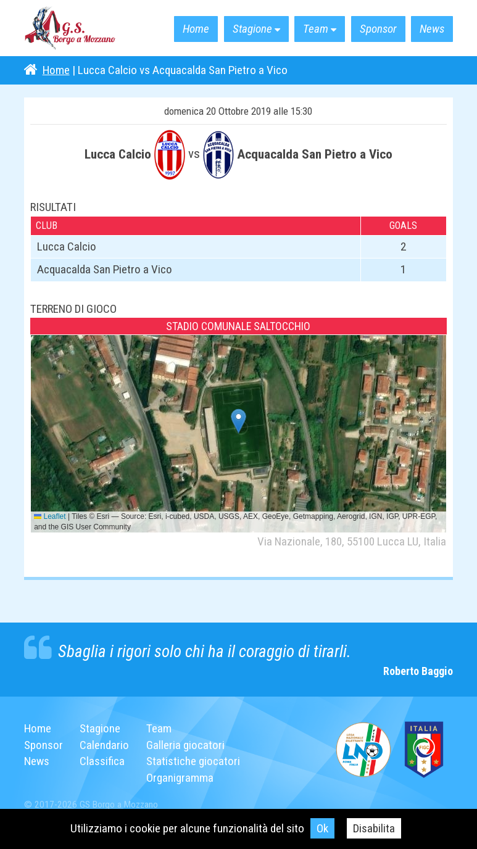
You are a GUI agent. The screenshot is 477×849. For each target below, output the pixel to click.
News (431, 29)
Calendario (104, 745)
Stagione (250, 29)
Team (313, 29)
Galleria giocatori (185, 745)
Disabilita (373, 828)
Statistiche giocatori (193, 761)
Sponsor (377, 29)
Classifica (102, 761)
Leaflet (49, 516)
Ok (322, 828)
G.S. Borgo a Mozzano (70, 28)
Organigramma (180, 778)
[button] (238, 421)
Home (191, 29)
